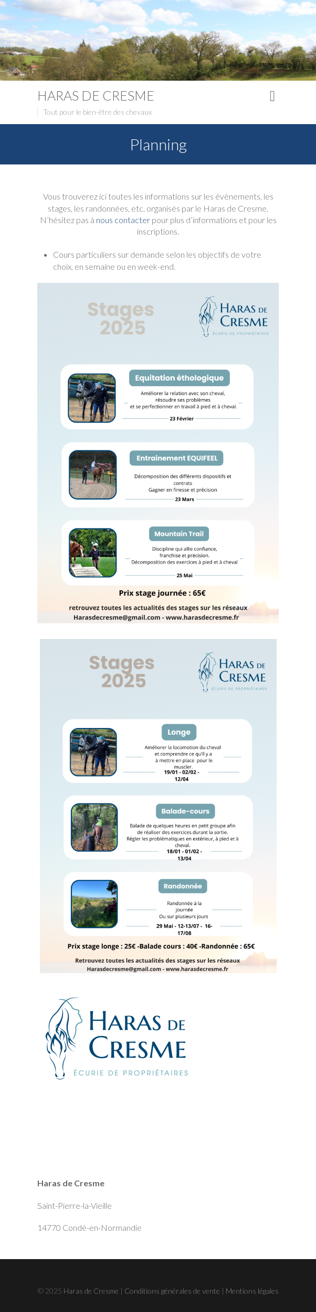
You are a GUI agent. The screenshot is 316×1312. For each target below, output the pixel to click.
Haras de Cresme (95, 95)
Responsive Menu (272, 96)
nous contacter (123, 220)
